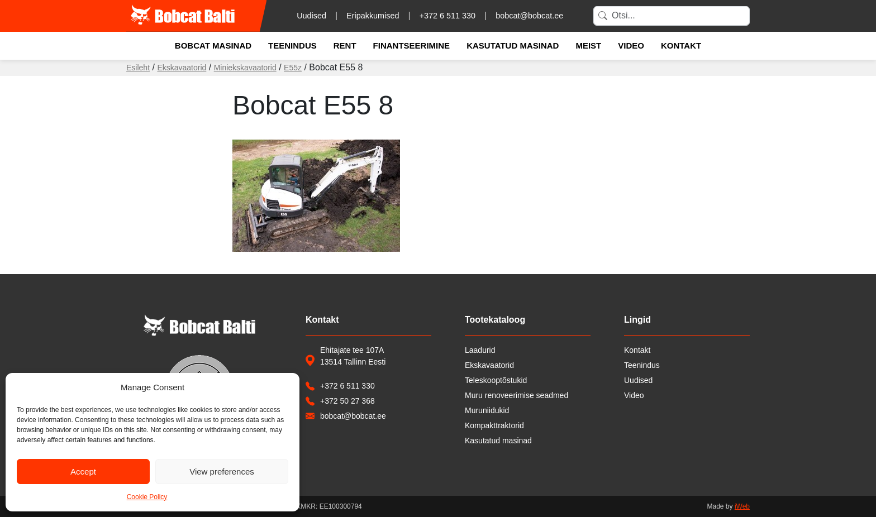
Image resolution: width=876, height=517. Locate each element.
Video (631, 45)
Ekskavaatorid (181, 67)
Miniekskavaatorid (245, 67)
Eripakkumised (372, 15)
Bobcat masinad (213, 45)
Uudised (311, 15)
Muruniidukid (487, 410)
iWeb (742, 506)
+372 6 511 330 (447, 15)
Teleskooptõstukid (496, 380)
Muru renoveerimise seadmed (516, 395)
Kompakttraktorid (494, 425)
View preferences (221, 471)
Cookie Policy (147, 497)
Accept (83, 471)
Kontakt (681, 45)
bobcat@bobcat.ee (529, 15)
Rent (345, 45)
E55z (293, 67)
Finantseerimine (411, 45)
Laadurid (480, 350)
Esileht (138, 67)
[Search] (671, 16)
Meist (588, 45)
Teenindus (292, 45)
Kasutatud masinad (512, 45)
